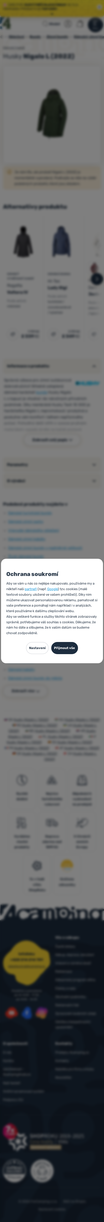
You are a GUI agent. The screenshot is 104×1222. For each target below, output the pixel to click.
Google (52, 589)
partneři (31, 589)
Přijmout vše (64, 648)
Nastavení (37, 648)
